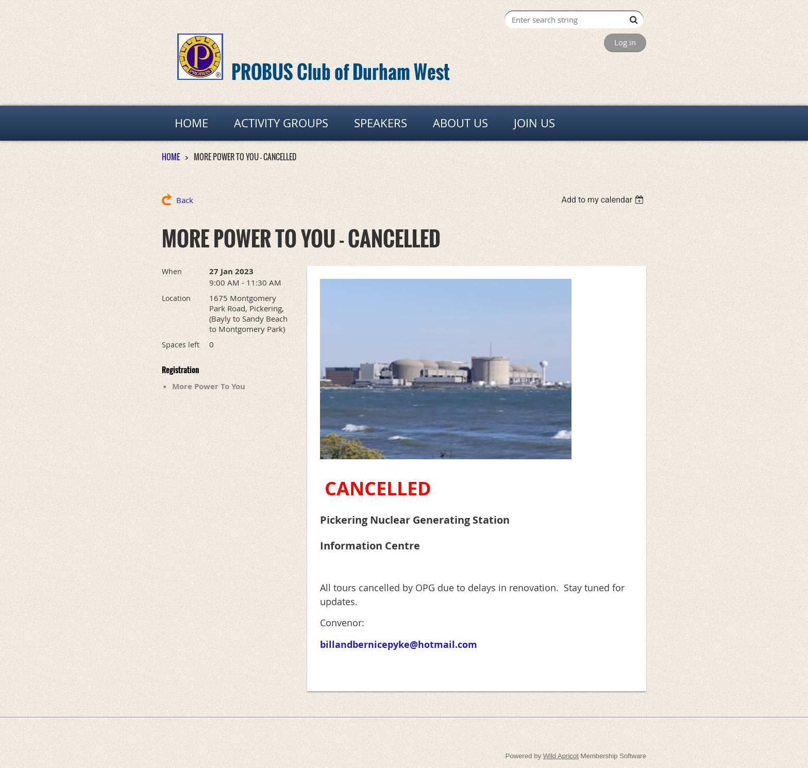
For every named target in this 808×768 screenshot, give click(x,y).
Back (184, 200)
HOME (171, 156)
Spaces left (180, 344)
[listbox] (603, 199)
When (172, 271)
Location (176, 298)
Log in (625, 42)
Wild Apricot (561, 756)
